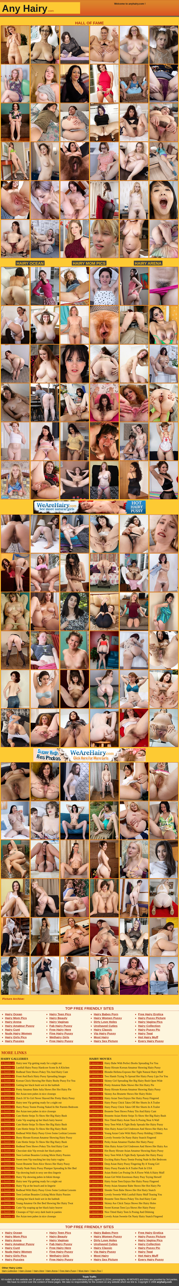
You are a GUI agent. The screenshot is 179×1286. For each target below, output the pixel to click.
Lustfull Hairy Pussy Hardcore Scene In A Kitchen (35, 1067)
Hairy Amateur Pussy (19, 1025)
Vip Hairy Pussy (105, 1033)
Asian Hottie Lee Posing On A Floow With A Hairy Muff (126, 1172)
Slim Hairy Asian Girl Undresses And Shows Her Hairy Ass (128, 1128)
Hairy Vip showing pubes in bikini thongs (30, 1177)
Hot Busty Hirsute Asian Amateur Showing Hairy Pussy (126, 1150)
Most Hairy (101, 1037)
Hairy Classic (103, 1029)
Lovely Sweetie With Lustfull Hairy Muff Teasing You (125, 1194)
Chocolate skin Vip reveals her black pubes (31, 1150)
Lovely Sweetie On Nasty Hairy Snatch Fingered (122, 1137)
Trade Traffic (90, 1277)
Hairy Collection (149, 1025)
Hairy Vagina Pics (150, 1021)
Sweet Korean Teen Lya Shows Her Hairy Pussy (122, 1207)
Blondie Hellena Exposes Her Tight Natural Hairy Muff (126, 1072)
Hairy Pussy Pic (149, 1029)
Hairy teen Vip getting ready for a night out (31, 1063)
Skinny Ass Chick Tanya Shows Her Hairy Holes (122, 1203)
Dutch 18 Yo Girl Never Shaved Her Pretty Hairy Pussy (38, 1098)
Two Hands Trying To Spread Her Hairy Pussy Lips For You (128, 1076)
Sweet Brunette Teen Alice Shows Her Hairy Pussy (35, 1163)
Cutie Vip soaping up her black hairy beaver (31, 1120)
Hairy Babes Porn (106, 1014)
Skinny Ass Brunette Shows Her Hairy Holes (120, 1093)
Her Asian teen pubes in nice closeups (28, 1093)
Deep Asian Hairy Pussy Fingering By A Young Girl (124, 1163)
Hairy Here (39, 1271)
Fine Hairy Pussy (61, 1033)
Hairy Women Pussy (108, 1018)
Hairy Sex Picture (106, 1041)
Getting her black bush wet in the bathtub (30, 1085)
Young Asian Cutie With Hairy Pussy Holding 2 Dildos (125, 1133)
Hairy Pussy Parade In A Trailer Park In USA (120, 1168)
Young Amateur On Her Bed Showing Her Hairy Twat (37, 1203)
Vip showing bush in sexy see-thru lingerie (31, 1172)
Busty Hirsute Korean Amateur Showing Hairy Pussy (36, 1137)
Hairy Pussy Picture (152, 1018)
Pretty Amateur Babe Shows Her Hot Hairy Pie (121, 1085)
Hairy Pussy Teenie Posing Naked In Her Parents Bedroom (39, 1107)
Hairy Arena (148, 263)
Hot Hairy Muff (148, 1037)
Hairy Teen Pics (60, 1014)
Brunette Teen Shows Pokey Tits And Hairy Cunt (122, 1111)
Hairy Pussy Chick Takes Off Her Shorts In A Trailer (124, 1102)
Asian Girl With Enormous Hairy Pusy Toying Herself (125, 1177)
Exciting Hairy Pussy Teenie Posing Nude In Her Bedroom (127, 1159)
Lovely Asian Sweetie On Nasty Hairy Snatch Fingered (126, 1216)
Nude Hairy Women (18, 1033)
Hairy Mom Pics (89, 263)
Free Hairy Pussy (61, 1041)
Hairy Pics (96, 1271)
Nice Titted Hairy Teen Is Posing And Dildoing (121, 1212)
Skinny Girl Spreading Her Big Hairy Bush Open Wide (125, 1080)
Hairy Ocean (30, 263)
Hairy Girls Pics (16, 1037)
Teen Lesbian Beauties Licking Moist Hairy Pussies (35, 1155)
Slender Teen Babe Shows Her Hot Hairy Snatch (122, 1190)
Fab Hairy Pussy (61, 1025)
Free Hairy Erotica (150, 1014)
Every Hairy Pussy (151, 1041)
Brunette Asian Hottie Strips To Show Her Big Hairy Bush (127, 1115)
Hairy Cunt (12, 1029)
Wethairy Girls (59, 1037)
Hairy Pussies (14, 1041)
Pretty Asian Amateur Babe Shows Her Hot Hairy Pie (125, 1185)
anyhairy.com (164, 1282)
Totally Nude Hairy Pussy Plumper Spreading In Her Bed (39, 1168)
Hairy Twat (145, 1033)
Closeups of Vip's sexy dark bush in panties (31, 1212)
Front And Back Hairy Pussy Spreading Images (33, 1076)
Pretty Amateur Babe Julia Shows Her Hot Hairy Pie (36, 1089)
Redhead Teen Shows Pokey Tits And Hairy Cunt (34, 1072)
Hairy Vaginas (59, 1021)
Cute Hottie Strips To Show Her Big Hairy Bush (34, 1115)
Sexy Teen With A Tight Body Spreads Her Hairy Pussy (126, 1124)
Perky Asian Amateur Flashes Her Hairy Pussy (121, 1142)
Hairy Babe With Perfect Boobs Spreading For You (123, 1063)
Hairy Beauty (58, 1018)
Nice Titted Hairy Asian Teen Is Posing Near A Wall (124, 1120)
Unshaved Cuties (106, 1025)
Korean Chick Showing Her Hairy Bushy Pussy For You (38, 1080)
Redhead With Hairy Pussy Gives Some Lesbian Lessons (38, 1133)
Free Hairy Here (60, 1029)
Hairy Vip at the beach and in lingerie (28, 1185)
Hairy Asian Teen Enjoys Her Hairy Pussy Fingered (124, 1098)
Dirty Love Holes (105, 1021)
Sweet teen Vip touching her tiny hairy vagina (32, 1159)
